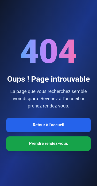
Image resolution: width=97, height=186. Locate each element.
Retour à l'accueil (48, 124)
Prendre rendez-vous (48, 143)
